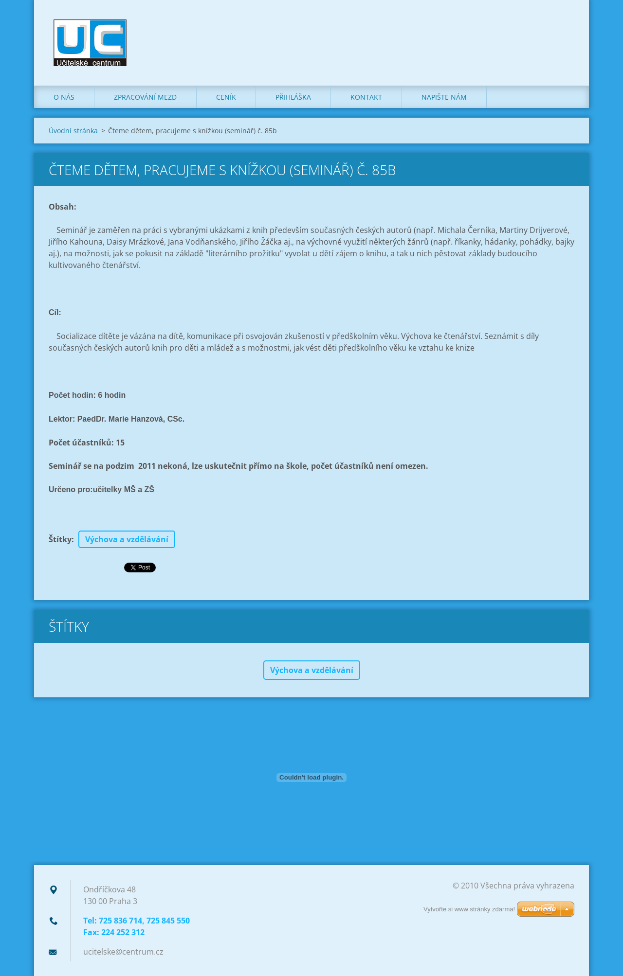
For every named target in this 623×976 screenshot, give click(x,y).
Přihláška (293, 97)
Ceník (226, 97)
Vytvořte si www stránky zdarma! (469, 909)
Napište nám (444, 97)
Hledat (563, 28)
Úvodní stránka (73, 130)
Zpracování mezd (145, 97)
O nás (64, 97)
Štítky (60, 539)
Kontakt (366, 97)
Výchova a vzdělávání (126, 539)
